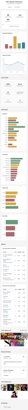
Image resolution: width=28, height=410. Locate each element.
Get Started (17, 7)
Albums (10, 7)
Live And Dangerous (8, 255)
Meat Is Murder (6, 292)
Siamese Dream (7, 278)
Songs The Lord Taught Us (6, 310)
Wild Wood (5, 315)
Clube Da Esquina (7, 301)
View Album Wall (23, 330)
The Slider (5, 296)
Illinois (4, 265)
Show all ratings (7, 407)
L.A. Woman (6, 269)
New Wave (5, 305)
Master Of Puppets (7, 273)
